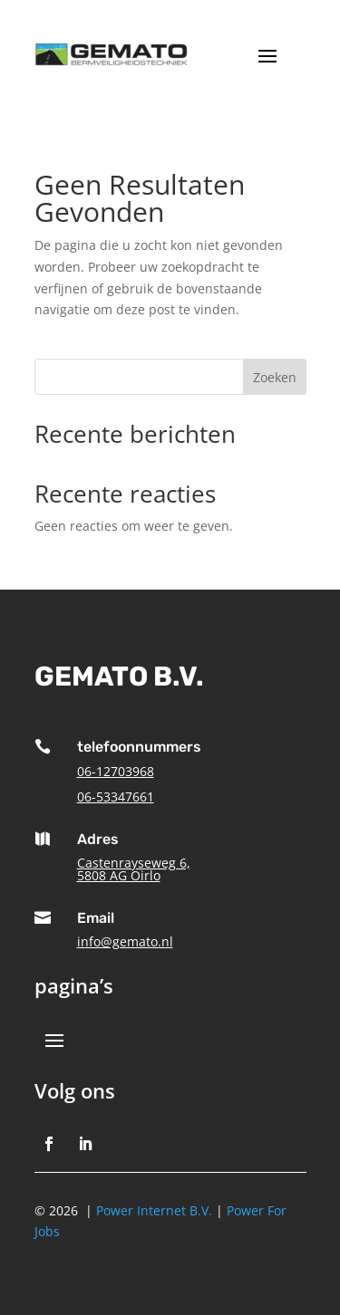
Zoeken (274, 377)
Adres (98, 839)
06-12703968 (115, 771)
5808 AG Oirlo (118, 875)
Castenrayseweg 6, (133, 862)
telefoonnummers (139, 746)
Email (95, 917)
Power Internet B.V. (154, 1210)
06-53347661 (115, 796)
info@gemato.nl (125, 941)
